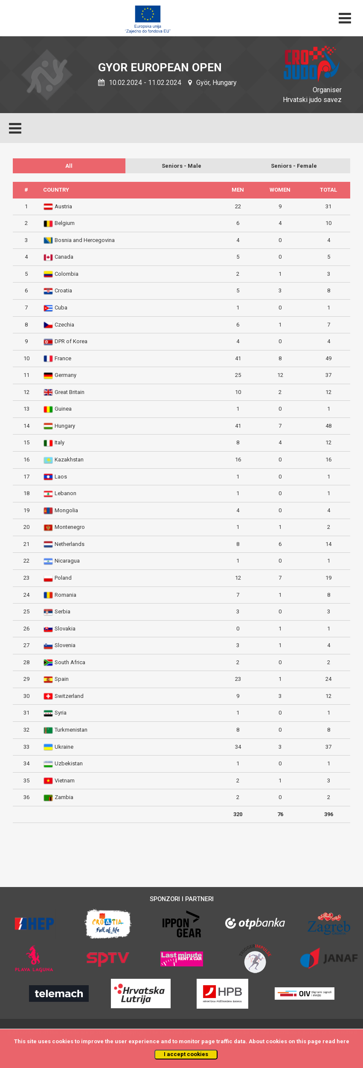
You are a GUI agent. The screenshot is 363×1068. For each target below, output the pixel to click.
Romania (65, 595)
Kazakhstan (69, 459)
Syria (61, 712)
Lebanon (65, 493)
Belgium (65, 223)
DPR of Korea (71, 341)
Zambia (64, 797)
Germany (65, 375)
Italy (59, 442)
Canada (64, 257)
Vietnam (65, 780)
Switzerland (69, 696)
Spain (62, 679)
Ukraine (64, 747)
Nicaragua (67, 560)
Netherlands (69, 544)
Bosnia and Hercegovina (85, 240)
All (69, 166)
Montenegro (70, 527)
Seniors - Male (181, 166)
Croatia (63, 290)
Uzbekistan (69, 763)
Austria (63, 206)
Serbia (62, 611)
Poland (63, 578)
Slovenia (65, 645)
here (343, 1041)
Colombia (66, 274)
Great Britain (69, 392)
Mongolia (66, 510)
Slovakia (65, 628)
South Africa (70, 662)
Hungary (65, 426)
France (63, 358)
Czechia (64, 324)
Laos (61, 476)
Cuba (61, 307)
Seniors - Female (294, 166)
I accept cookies (186, 1054)
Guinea (63, 409)
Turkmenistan (71, 730)
